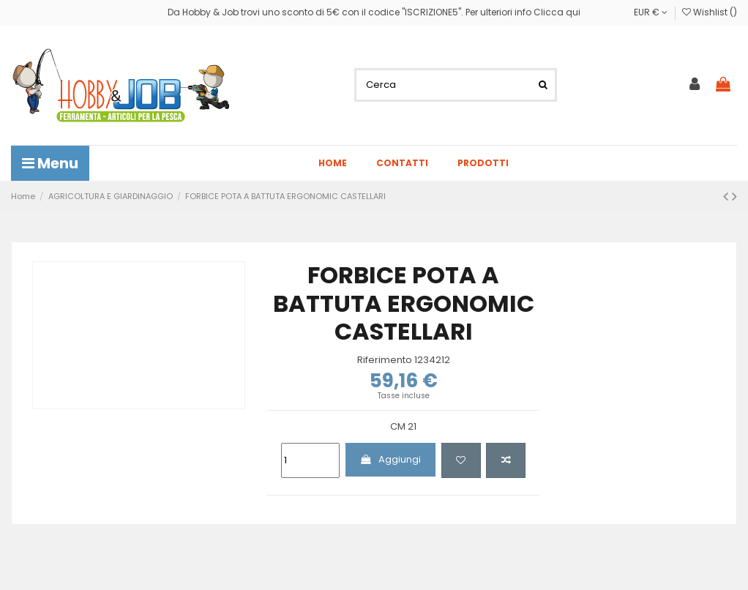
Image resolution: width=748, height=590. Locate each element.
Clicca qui (557, 12)
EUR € (650, 12)
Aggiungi (390, 459)
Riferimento (384, 360)
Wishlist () (709, 12)
